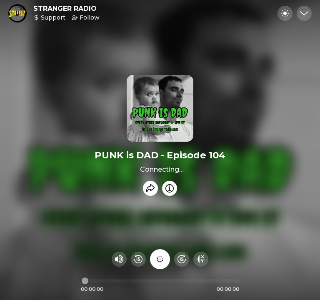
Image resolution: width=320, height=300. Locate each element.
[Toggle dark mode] (285, 13)
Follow (86, 17)
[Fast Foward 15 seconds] (181, 259)
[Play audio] (160, 259)
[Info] (169, 188)
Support (49, 17)
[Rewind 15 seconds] (138, 259)
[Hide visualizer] (200, 259)
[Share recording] (150, 188)
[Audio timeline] (161, 280)
